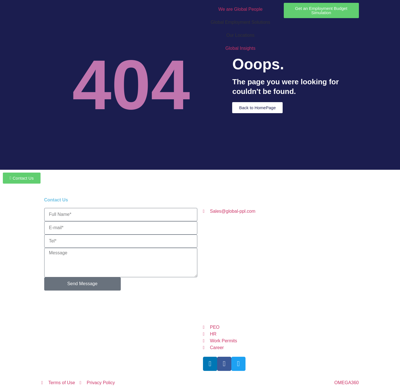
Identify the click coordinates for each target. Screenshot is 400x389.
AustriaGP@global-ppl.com (259, 223)
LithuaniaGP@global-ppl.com (253, 256)
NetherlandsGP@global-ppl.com (287, 278)
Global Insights (240, 48)
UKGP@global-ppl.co (285, 310)
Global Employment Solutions (240, 22)
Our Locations (240, 35)
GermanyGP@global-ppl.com (274, 267)
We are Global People (240, 9)
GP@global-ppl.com (257, 299)
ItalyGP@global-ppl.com (252, 245)
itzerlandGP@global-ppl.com (275, 288)
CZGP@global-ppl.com (278, 234)
